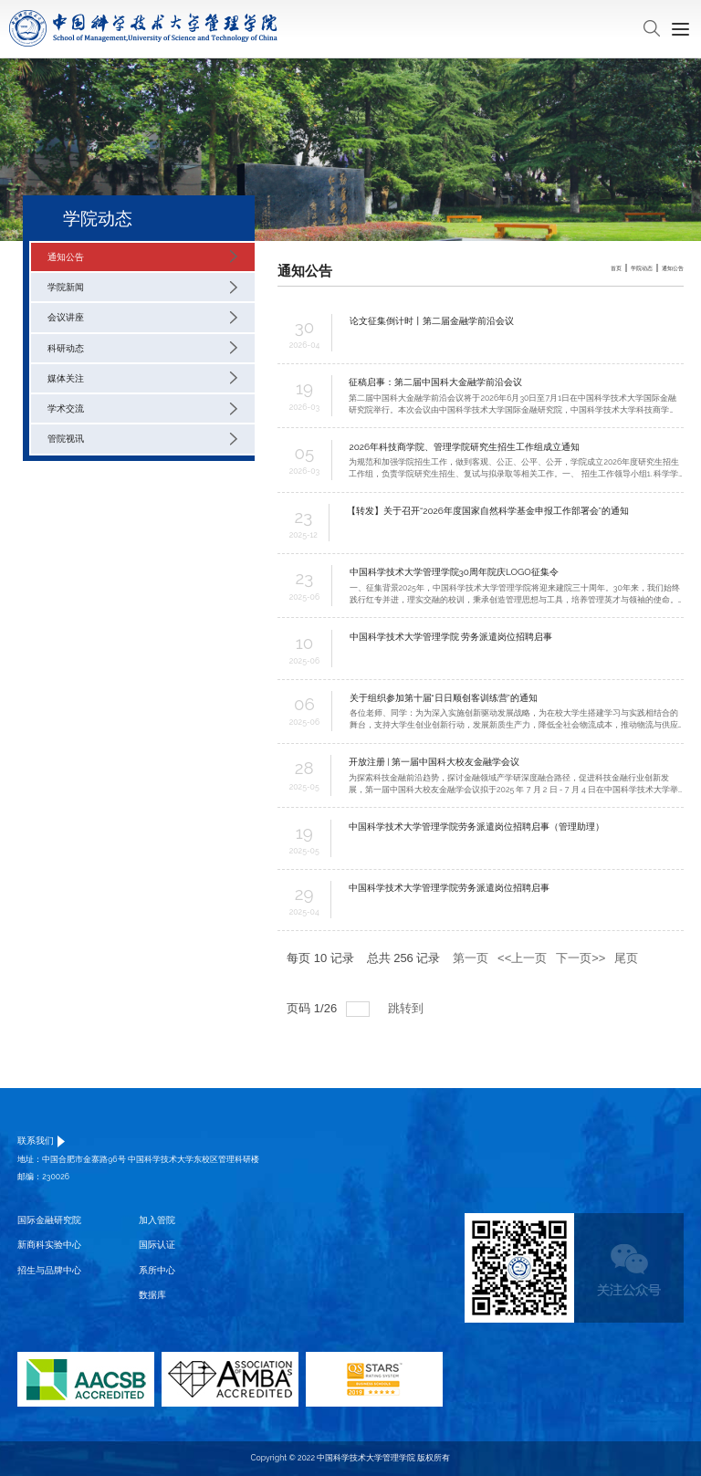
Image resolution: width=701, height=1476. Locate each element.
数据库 (152, 1295)
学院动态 (642, 268)
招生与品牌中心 (49, 1270)
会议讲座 (142, 317)
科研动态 (142, 347)
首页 (616, 268)
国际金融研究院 (49, 1220)
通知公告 (142, 256)
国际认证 (157, 1245)
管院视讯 (142, 439)
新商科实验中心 (49, 1245)
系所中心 (157, 1270)
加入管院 (157, 1220)
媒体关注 (142, 378)
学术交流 (142, 409)
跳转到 (407, 1008)
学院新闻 (142, 287)
